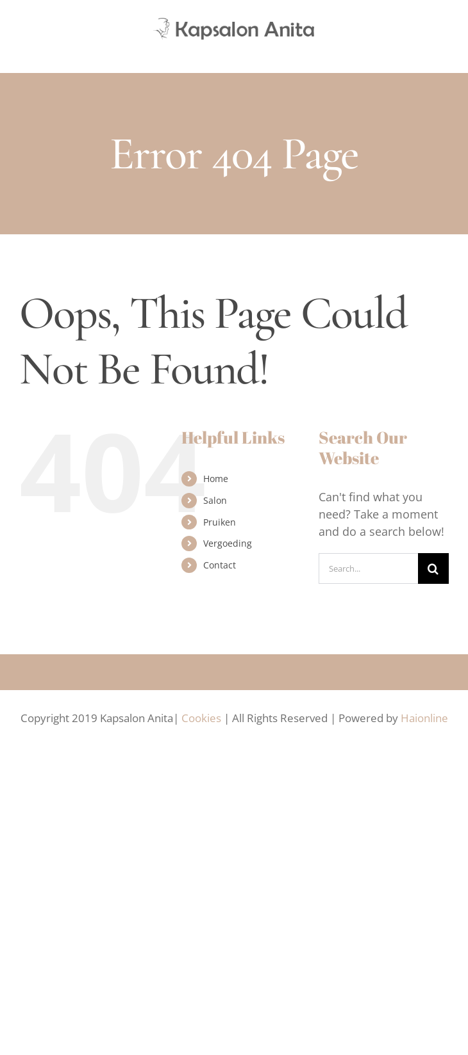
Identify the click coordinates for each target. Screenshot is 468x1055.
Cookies (201, 718)
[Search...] (368, 568)
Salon (215, 500)
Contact (219, 565)
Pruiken (219, 522)
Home (215, 478)
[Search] (433, 568)
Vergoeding (227, 543)
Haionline (424, 718)
